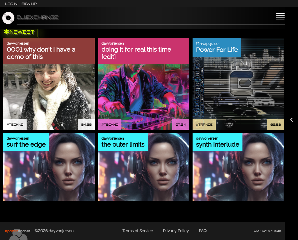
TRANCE (205, 124)
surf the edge (26, 144)
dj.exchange (37, 18)
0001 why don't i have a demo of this (41, 53)
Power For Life (217, 49)
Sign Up (29, 4)
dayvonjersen (18, 43)
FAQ (203, 231)
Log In (11, 4)
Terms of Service (137, 231)
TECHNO (16, 124)
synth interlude (217, 144)
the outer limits (122, 144)
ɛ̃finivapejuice (207, 44)
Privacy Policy (176, 231)
